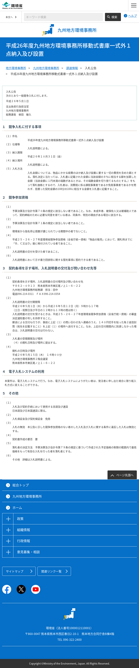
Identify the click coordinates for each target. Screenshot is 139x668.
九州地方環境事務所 (46, 68)
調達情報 (72, 68)
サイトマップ (14, 571)
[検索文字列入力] (63, 17)
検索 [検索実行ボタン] (114, 17)
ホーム (17, 507)
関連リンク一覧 (51, 571)
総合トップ (20, 485)
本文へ (9, 17)
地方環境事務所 (16, 68)
